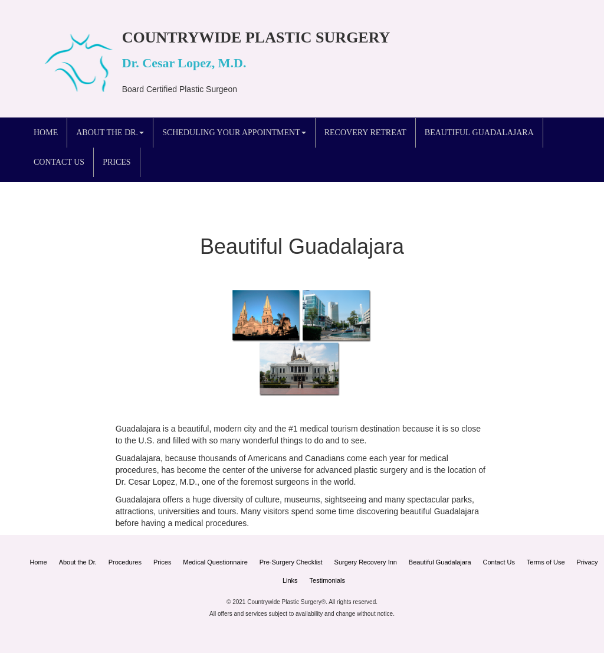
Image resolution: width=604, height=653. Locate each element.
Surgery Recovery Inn (365, 562)
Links (290, 580)
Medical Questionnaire (215, 562)
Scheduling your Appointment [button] (234, 132)
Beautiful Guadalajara (479, 132)
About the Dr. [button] (110, 132)
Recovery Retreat (365, 132)
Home (46, 132)
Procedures (125, 562)
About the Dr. (78, 562)
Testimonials (328, 580)
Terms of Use (546, 562)
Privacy (587, 562)
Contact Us (59, 162)
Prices (116, 162)
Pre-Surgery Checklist (291, 562)
